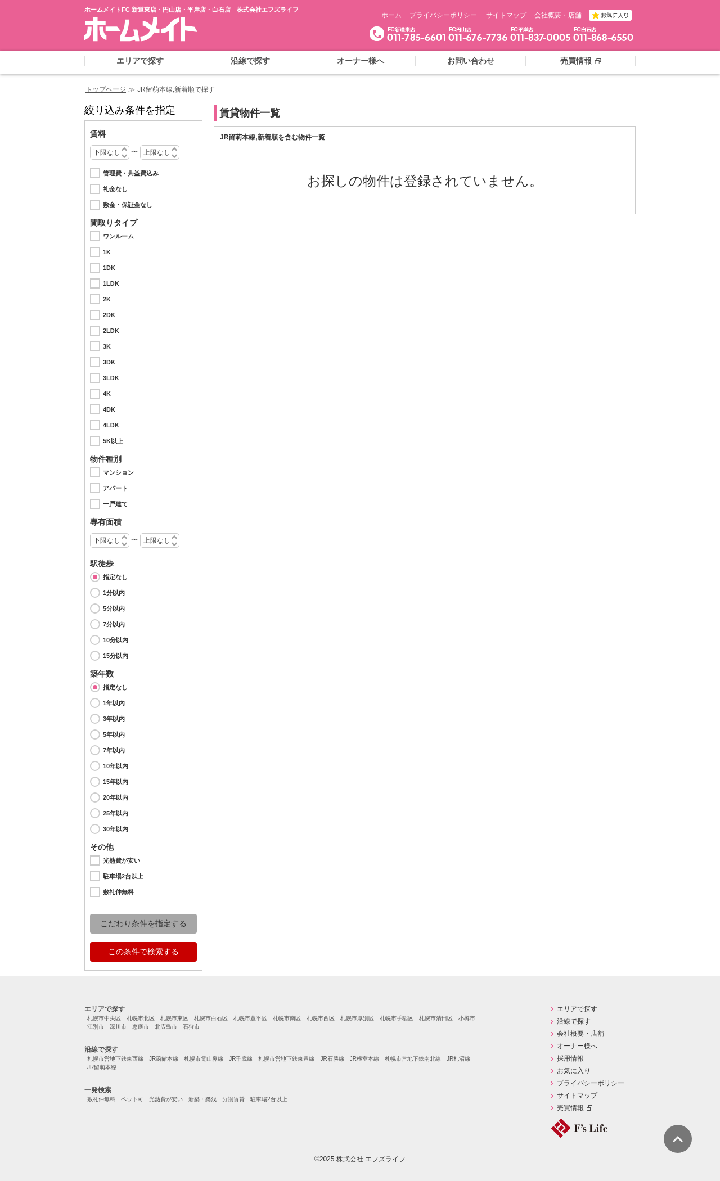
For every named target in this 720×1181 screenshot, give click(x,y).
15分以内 (115, 655)
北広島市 (166, 1027)
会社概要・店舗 (558, 15)
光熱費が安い (121, 860)
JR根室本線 (364, 1059)
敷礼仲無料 (118, 892)
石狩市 (191, 1027)
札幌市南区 (287, 1018)
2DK (109, 315)
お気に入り (574, 1071)
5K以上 (113, 441)
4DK (109, 409)
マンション (118, 472)
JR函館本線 (163, 1059)
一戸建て (115, 504)
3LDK (111, 378)
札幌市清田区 (436, 1018)
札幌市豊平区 (250, 1018)
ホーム (391, 15)
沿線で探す (101, 1049)
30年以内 (115, 829)
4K (107, 393)
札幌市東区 (174, 1018)
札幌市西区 (321, 1018)
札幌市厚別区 (357, 1018)
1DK (109, 267)
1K (107, 252)
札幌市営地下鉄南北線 (413, 1059)
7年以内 (114, 750)
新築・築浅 (202, 1099)
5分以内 (114, 608)
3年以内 (114, 718)
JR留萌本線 (101, 1067)
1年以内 (114, 703)
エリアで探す (104, 1009)
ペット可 (132, 1099)
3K (107, 346)
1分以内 (114, 592)
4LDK (111, 425)
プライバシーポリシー (443, 15)
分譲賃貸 (233, 1099)
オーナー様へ (577, 1046)
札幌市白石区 (211, 1018)
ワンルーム (118, 236)
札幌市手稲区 (396, 1018)
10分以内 (115, 640)
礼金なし (115, 189)
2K (107, 299)
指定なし (115, 577)
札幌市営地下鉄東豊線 (286, 1059)
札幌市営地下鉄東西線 (115, 1059)
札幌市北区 (141, 1018)
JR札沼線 (458, 1059)
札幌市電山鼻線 (203, 1059)
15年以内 (115, 781)
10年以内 (115, 766)
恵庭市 (140, 1027)
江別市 (95, 1027)
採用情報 (570, 1058)
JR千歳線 (241, 1059)
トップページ (106, 89)
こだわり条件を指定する (143, 923)
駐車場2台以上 (123, 876)
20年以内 (115, 797)
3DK (109, 362)
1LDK (111, 283)
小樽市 (466, 1018)
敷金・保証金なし (127, 204)
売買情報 (570, 1108)
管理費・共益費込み (131, 173)
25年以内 (115, 813)
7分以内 (114, 624)
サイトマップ (506, 15)
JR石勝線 (332, 1059)
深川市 (118, 1027)
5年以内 (114, 734)
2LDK (111, 330)
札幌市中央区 (104, 1018)
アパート (115, 488)
